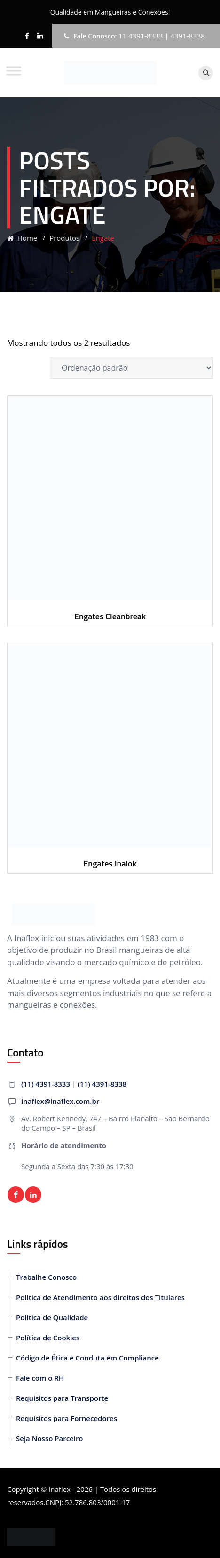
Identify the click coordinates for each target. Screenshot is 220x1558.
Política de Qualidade (52, 1317)
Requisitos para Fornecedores (66, 1418)
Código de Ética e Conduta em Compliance (87, 1357)
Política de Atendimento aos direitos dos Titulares (100, 1297)
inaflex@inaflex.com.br (60, 1101)
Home (22, 238)
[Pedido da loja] (131, 368)
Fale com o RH (40, 1378)
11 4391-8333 (140, 35)
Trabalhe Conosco (46, 1277)
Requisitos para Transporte (62, 1398)
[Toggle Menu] (13, 70)
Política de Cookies (47, 1337)
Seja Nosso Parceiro (49, 1438)
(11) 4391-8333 (45, 1083)
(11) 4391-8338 (102, 1083)
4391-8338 (187, 35)
